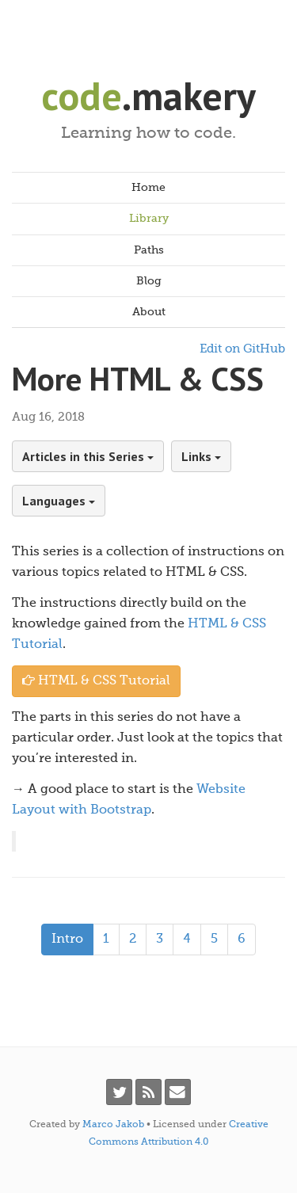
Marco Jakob (113, 1125)
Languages (58, 501)
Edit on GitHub (242, 349)
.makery (148, 95)
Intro (67, 939)
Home (148, 187)
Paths (149, 250)
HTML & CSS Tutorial (96, 681)
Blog (149, 281)
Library (149, 218)
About (149, 312)
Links (201, 456)
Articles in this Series (88, 456)
